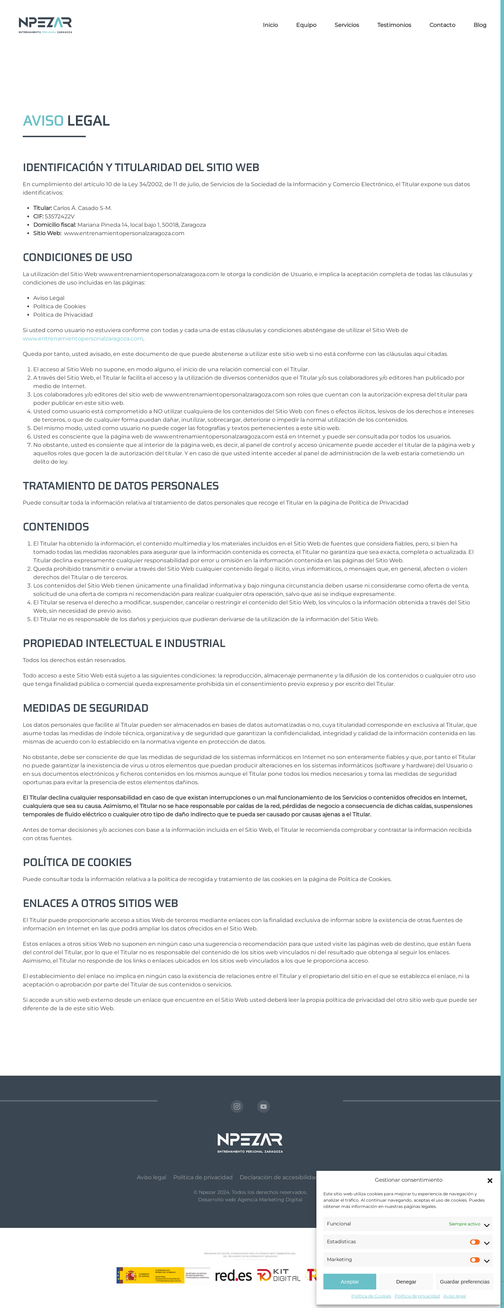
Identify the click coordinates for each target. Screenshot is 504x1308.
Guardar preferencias (465, 1282)
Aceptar (350, 1282)
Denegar (406, 1282)
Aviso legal (454, 1296)
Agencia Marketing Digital (270, 1199)
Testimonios (394, 25)
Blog (480, 25)
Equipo (306, 25)
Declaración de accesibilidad (279, 1177)
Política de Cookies (371, 1296)
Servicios (347, 25)
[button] (489, 1179)
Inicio (270, 25)
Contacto (442, 25)
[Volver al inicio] (45, 25)
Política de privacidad (417, 1296)
